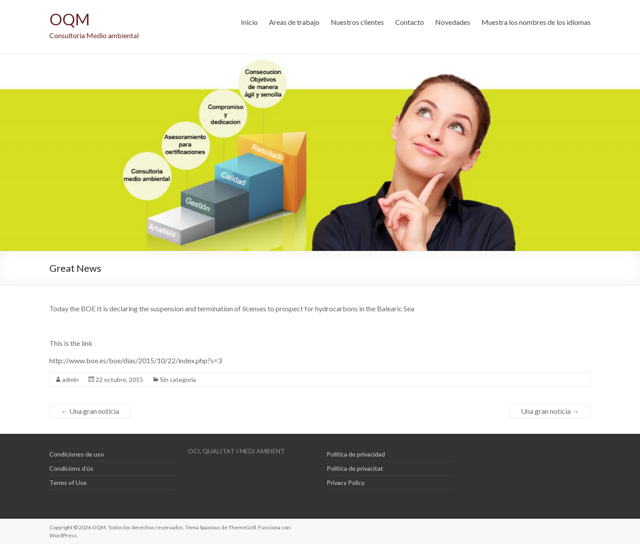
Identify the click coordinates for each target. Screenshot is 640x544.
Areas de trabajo (294, 22)
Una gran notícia (550, 411)
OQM (69, 19)
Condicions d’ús (71, 468)
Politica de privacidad (356, 454)
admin (70, 379)
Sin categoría (178, 379)
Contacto (409, 22)
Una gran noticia (90, 411)
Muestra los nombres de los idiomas (536, 22)
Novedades (452, 22)
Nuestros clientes (357, 22)
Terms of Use (68, 482)
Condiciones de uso (76, 454)
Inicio (249, 22)
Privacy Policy (345, 482)
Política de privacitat (355, 468)
